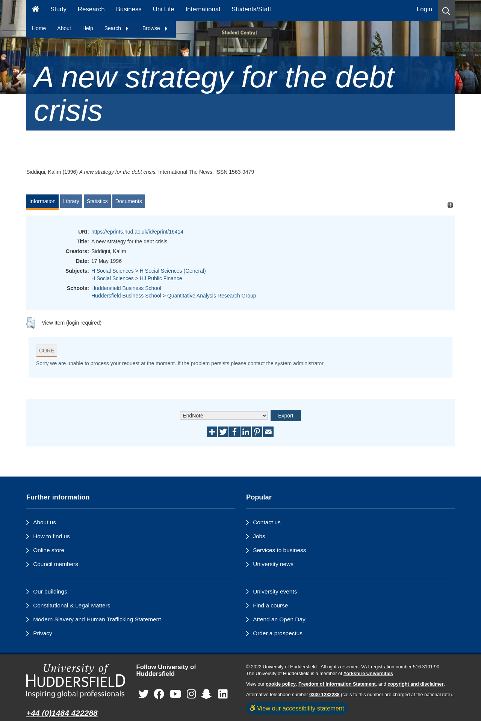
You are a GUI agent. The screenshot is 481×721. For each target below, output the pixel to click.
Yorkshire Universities (368, 673)
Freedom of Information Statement (337, 684)
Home (39, 28)
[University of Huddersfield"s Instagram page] (191, 694)
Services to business (279, 550)
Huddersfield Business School (126, 288)
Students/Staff (251, 9)
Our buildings (50, 591)
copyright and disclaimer (415, 684)
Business (129, 9)
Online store (48, 550)
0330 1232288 (324, 694)
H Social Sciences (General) (173, 271)
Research (91, 9)
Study (58, 9)
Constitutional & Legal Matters (71, 605)
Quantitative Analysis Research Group (211, 296)
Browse (155, 28)
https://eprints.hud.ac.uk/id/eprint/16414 (137, 232)
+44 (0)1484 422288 (62, 713)
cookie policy (281, 684)
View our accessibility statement (297, 708)
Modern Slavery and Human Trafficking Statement (97, 619)
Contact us (267, 522)
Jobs (259, 536)
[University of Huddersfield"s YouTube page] (175, 694)
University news (273, 564)
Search (116, 28)
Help (87, 28)
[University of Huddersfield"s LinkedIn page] (223, 694)
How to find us (51, 536)
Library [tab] (71, 201)
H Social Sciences (112, 271)
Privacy (42, 633)
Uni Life (163, 9)
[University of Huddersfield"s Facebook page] (159, 694)
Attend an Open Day (279, 619)
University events (275, 591)
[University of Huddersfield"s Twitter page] (143, 694)
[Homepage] (35, 10)
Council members (55, 564)
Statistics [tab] (97, 201)
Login (424, 9)
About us (44, 522)
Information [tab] (42, 201)
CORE (46, 351)
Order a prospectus (278, 633)
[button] (446, 10)
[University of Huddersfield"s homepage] (75, 681)
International (203, 9)
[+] (450, 205)
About (64, 28)
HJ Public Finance (161, 278)
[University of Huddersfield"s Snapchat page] (208, 694)
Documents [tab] (128, 201)
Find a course (270, 605)
